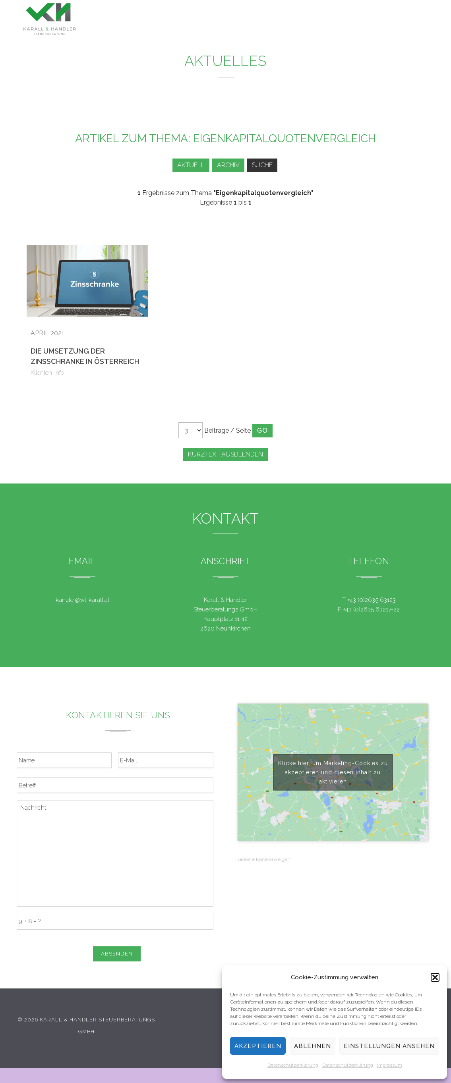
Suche (264, 165)
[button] (435, 977)
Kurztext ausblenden (225, 454)
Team (334, 22)
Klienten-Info (47, 372)
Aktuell (187, 165)
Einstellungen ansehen (389, 1046)
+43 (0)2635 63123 (371, 599)
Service (300, 21)
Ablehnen (312, 1046)
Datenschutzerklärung (292, 1065)
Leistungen (224, 20)
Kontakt (369, 24)
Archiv (227, 165)
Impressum (389, 1065)
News (265, 20)
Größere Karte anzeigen (264, 859)
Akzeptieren (257, 1046)
